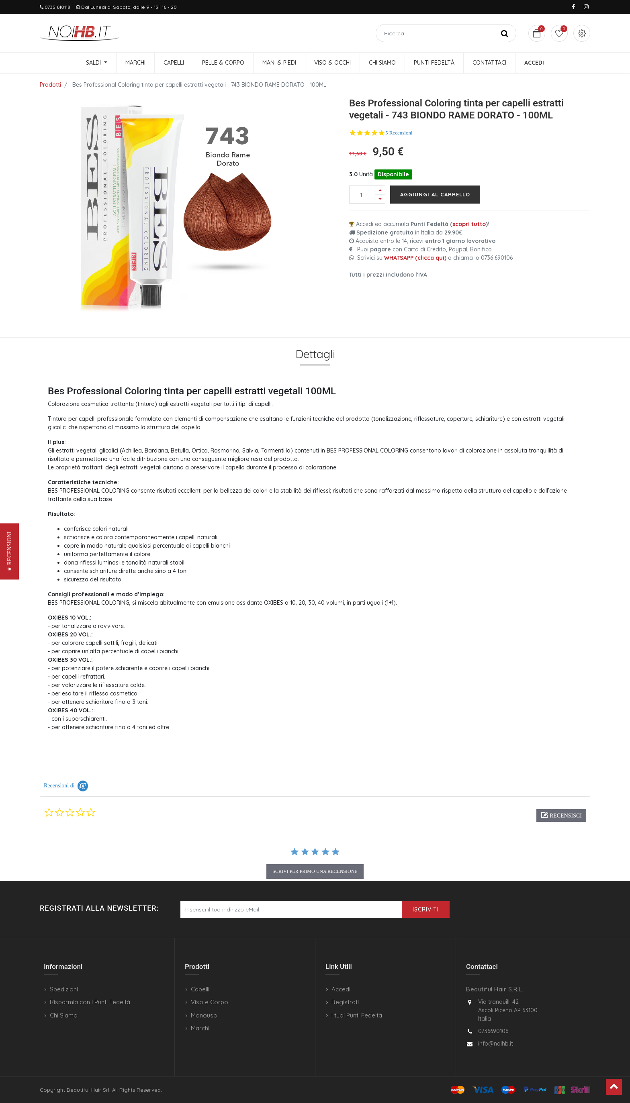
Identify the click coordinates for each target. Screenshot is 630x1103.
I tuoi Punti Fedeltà (356, 1015)
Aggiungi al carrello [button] (435, 194)
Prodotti (50, 84)
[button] (561, 815)
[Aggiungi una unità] (380, 190)
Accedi (340, 989)
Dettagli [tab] (315, 354)
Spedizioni (64, 989)
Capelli (200, 989)
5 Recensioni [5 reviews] (399, 133)
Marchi (200, 1028)
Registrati (345, 1002)
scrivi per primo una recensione (314, 871)
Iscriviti (426, 909)
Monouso (204, 1015)
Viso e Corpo (209, 1002)
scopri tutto (469, 224)
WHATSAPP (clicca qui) (415, 257)
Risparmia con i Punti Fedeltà (90, 1002)
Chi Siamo (64, 1015)
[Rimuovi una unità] (380, 199)
